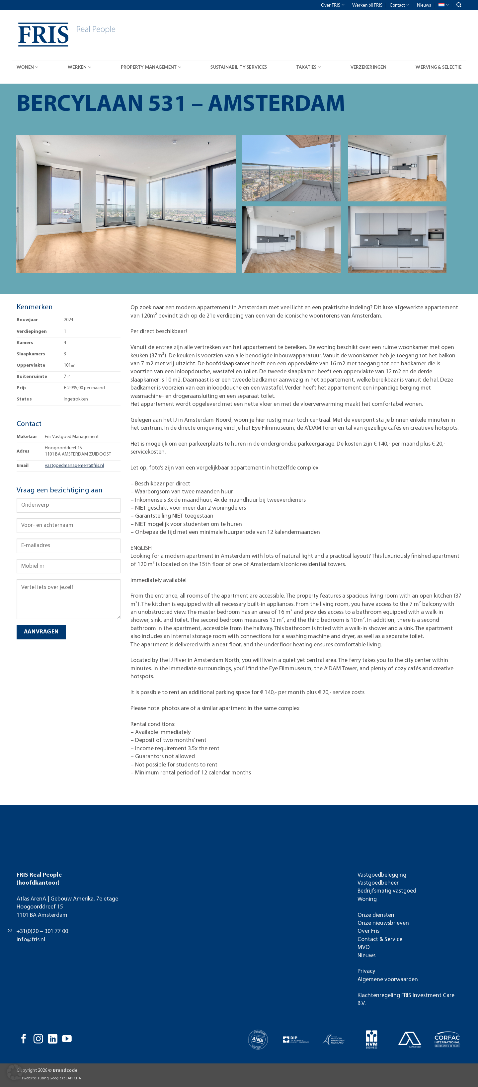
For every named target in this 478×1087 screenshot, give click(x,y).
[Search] (458, 5)
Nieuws (424, 5)
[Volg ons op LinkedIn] (52, 1039)
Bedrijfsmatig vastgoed (387, 891)
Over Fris (368, 931)
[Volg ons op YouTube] (67, 1039)
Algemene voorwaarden (388, 980)
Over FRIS (333, 5)
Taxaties (308, 67)
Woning (367, 899)
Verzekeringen (368, 67)
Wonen (28, 67)
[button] (14, 1072)
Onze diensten (376, 915)
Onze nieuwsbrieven (383, 923)
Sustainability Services (238, 67)
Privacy (366, 971)
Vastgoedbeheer (378, 883)
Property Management (151, 67)
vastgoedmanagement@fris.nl (74, 465)
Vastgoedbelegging (382, 875)
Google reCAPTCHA (65, 1078)
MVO (364, 947)
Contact (399, 5)
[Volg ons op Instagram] (38, 1039)
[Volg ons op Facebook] (24, 1039)
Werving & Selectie (438, 67)
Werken (79, 67)
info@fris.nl (31, 940)
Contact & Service (380, 939)
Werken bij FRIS (367, 5)
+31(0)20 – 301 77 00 (42, 931)
